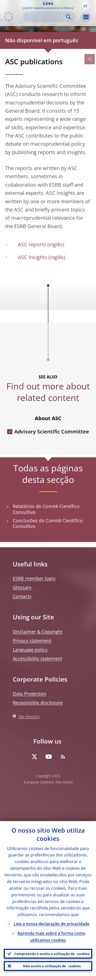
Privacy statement (32, 641)
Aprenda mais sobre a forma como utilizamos (51, 936)
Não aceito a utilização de (52, 966)
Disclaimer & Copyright (37, 632)
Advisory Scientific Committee (51, 431)
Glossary (22, 587)
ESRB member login (34, 578)
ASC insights (32, 257)
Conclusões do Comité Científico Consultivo (48, 523)
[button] (85, 6)
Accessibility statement (37, 658)
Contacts (22, 596)
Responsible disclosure (38, 702)
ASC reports (32, 244)
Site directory (29, 716)
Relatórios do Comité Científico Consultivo (46, 509)
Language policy (30, 649)
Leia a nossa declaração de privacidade (51, 924)
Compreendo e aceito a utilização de (51, 953)
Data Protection (29, 694)
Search (68, 16)
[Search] (45, 16)
